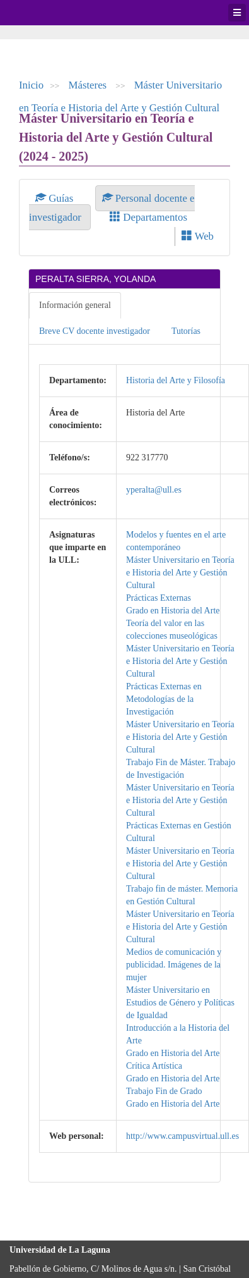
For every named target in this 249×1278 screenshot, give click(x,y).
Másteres (89, 85)
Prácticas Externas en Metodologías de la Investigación (164, 699)
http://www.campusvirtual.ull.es (182, 1136)
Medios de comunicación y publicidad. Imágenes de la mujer (173, 964)
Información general (75, 305)
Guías (55, 198)
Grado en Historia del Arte (173, 610)
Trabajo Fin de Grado (164, 1091)
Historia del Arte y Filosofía (175, 380)
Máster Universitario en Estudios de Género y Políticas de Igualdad (180, 1002)
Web (198, 236)
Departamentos (148, 217)
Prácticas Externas (158, 598)
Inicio (31, 85)
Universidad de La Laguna (44, 12)
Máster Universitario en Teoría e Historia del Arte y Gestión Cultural (180, 572)
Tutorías (185, 331)
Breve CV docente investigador (94, 331)
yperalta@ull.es (154, 490)
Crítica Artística (154, 1066)
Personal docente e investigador (112, 207)
